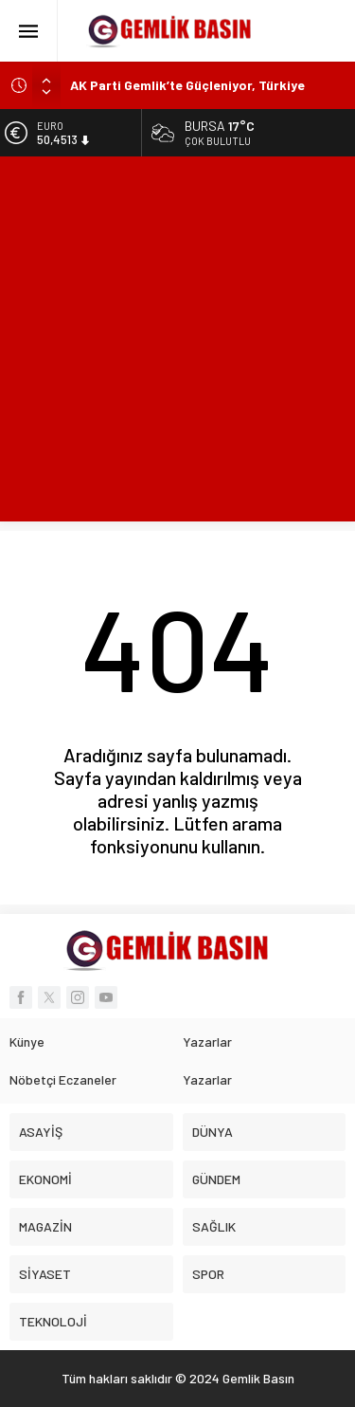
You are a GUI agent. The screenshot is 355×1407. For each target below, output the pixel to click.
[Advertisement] (177, 343)
